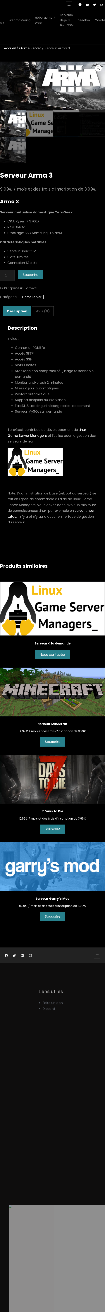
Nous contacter (52, 654)
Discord (48, 1019)
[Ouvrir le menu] (69, 4)
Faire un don (52, 1013)
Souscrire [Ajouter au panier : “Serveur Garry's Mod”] (52, 916)
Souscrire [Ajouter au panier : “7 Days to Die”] (52, 829)
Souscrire (30, 274)
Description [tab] (17, 311)
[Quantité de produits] (7, 275)
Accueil (10, 48)
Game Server (30, 48)
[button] (98, 68)
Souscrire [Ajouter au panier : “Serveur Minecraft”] (52, 741)
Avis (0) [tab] (43, 311)
